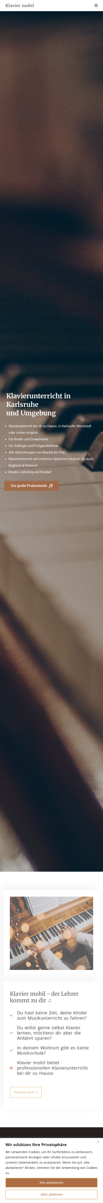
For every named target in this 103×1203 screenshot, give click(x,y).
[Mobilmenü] (96, 6)
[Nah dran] (98, 1141)
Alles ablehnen (52, 1194)
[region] (51, 1170)
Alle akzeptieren (51, 1182)
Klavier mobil (19, 5)
